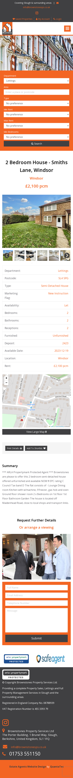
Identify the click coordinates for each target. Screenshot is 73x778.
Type (6, 98)
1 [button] (31, 263)
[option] (36, 221)
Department (10, 75)
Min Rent (8, 109)
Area (6, 87)
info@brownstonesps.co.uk (28, 747)
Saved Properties (22, 18)
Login (57, 18)
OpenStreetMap (60, 426)
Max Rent (8, 120)
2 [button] (36, 263)
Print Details (13, 448)
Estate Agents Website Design (28, 766)
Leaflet (51, 426)
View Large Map (36, 431)
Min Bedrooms (11, 131)
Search (36, 143)
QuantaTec (57, 766)
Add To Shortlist (34, 448)
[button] (6, 378)
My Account (43, 18)
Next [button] (65, 255)
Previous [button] (5, 255)
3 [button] (41, 263)
